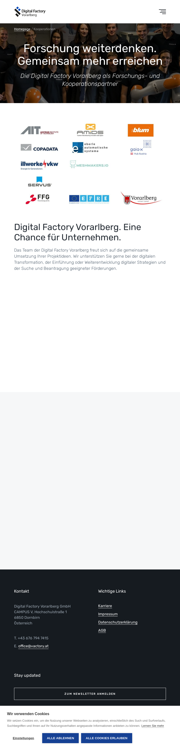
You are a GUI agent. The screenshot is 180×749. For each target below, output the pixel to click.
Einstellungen (23, 738)
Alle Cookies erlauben (107, 738)
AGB (102, 630)
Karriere (105, 606)
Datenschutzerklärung (118, 622)
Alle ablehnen (60, 738)
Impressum (108, 614)
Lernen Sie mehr (153, 725)
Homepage (22, 29)
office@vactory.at (33, 646)
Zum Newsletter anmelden (90, 693)
